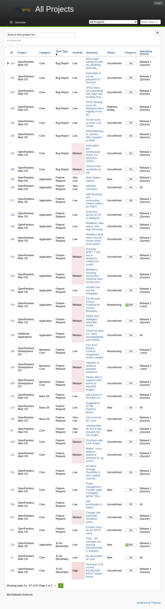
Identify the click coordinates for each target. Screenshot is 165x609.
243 (12, 275)
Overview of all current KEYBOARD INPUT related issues (94, 570)
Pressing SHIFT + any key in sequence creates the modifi (93, 257)
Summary (92, 52)
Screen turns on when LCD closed (94, 122)
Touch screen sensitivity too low (93, 169)
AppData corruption (91, 187)
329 (12, 122)
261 (12, 570)
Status (111, 52)
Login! (158, 2)
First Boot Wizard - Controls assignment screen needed (94, 351)
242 (12, 256)
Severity (78, 52)
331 (12, 153)
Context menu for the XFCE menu (94, 530)
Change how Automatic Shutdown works (93, 517)
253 (12, 320)
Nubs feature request (93, 179)
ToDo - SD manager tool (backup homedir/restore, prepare (94, 544)
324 (12, 63)
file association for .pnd (94, 558)
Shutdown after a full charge (94, 442)
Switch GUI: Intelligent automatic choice (92, 321)
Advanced (15, 40)
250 (12, 304)
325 (12, 77)
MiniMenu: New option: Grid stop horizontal (95, 226)
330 (12, 135)
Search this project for (21, 34)
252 (12, 489)
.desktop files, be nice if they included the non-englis (94, 430)
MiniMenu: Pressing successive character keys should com (94, 276)
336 (12, 169)
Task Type (62, 52)
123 (12, 407)
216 (12, 544)
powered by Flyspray (149, 602)
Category (44, 52)
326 (12, 92)
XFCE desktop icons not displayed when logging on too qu (95, 108)
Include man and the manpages (93, 290)
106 (12, 187)
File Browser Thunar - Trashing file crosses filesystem (93, 305)
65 (11, 430)
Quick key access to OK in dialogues (93, 215)
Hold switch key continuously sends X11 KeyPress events (93, 153)
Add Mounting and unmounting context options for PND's (94, 200)
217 (12, 200)
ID (11, 52)
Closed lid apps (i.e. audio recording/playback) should (95, 335)
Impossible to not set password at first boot (93, 78)
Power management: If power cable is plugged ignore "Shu (94, 490)
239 (12, 226)
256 (12, 335)
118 (12, 396)
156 (12, 418)
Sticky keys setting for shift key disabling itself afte (94, 63)
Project (22, 52)
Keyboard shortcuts (20, 594)
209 (12, 441)
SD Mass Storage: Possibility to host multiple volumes (93, 472)
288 (12, 504)
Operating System (146, 52)
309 (12, 383)
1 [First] (55, 585)
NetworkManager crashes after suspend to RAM (94, 136)
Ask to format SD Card (93, 419)
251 (12, 472)
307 (12, 517)
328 (12, 108)
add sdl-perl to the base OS (94, 396)
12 (11, 557)
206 (12, 351)
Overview (20, 22)
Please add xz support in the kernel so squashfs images (94, 383)
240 (12, 239)
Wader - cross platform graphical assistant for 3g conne (94, 454)
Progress (130, 52)
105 (12, 179)
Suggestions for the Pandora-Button (93, 408)
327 (12, 530)
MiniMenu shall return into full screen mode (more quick (94, 239)
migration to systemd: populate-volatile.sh (92, 367)
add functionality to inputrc (94, 504)
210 (12, 454)
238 (12, 214)
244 (12, 290)
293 (12, 367)
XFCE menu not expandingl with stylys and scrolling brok (94, 92)
